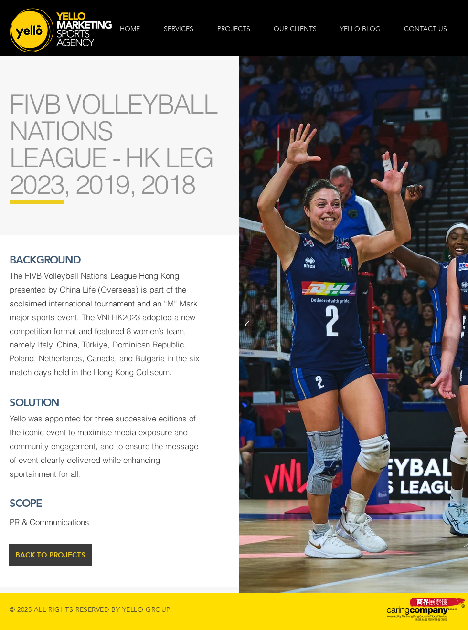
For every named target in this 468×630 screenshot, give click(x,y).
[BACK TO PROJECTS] (50, 555)
